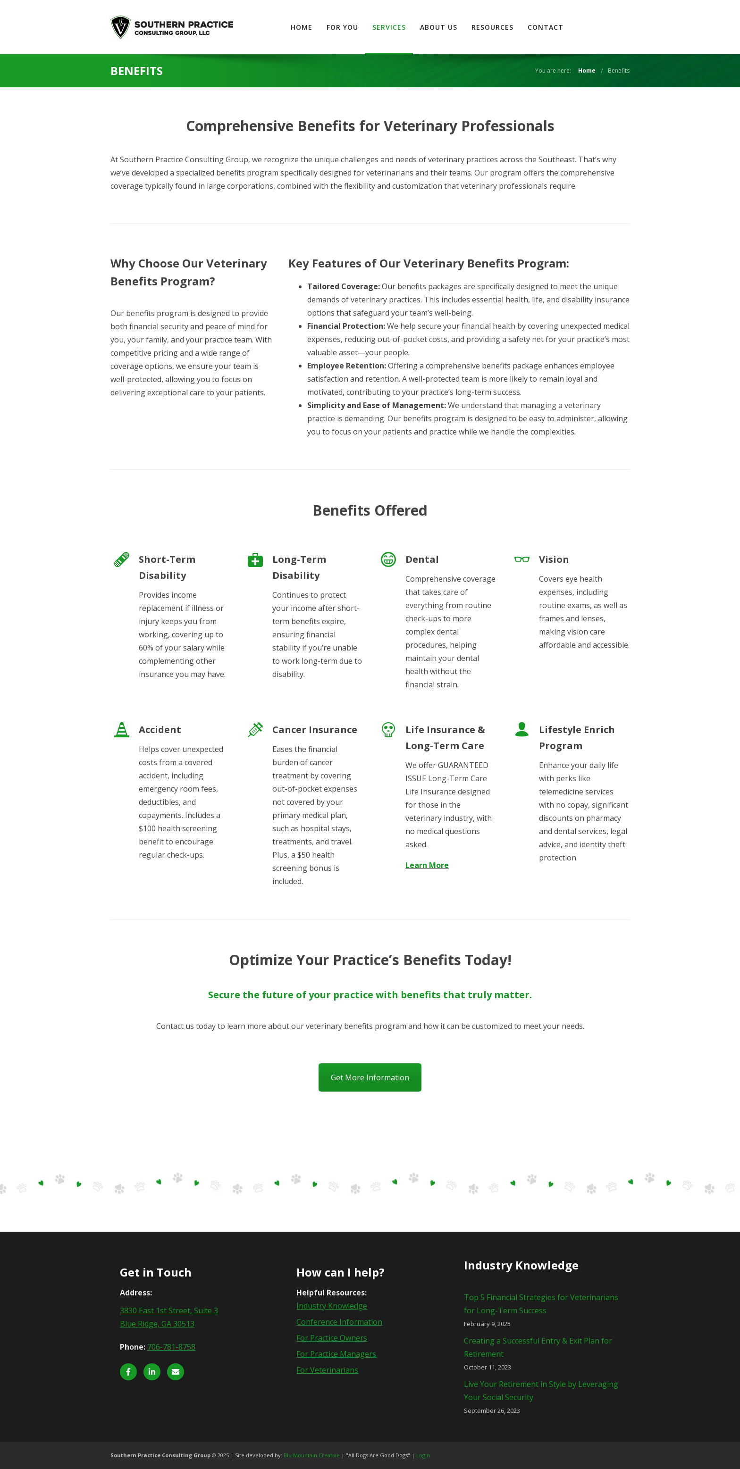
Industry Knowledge (331, 1306)
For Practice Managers (336, 1354)
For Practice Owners (331, 1338)
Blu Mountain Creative (312, 1455)
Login (423, 1455)
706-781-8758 (171, 1347)
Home (360, 27)
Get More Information (370, 1077)
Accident (160, 729)
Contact (604, 27)
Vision (554, 559)
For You (401, 27)
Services (448, 27)
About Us (497, 27)
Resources (551, 27)
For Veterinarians (327, 1370)
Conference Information (339, 1322)
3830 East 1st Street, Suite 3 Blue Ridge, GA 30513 (169, 1317)
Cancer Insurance (314, 729)
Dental (422, 559)
